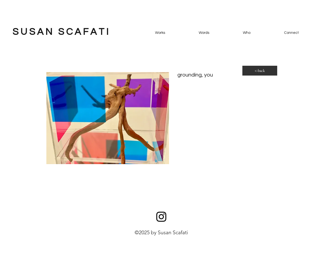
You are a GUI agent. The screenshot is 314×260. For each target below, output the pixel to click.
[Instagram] (161, 216)
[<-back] (259, 71)
